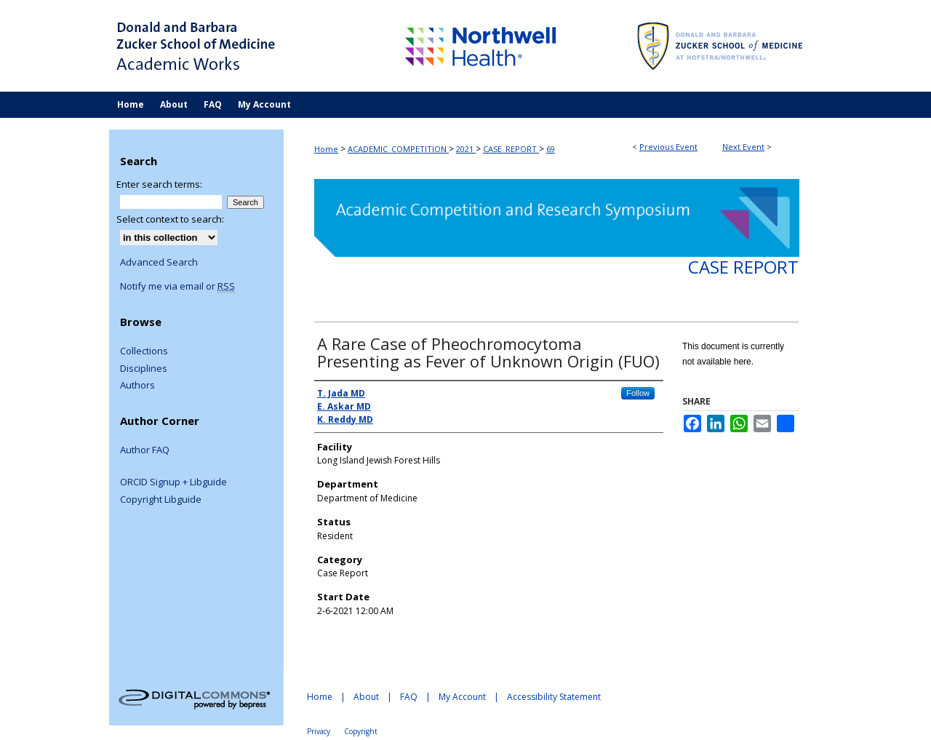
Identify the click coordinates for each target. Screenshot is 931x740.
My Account (462, 697)
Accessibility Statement (554, 697)
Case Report (743, 267)
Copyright (360, 731)
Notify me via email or (177, 287)
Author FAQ (144, 450)
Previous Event (668, 146)
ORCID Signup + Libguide (173, 482)
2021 (466, 148)
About (366, 697)
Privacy (318, 731)
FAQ (408, 697)
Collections (144, 351)
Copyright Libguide (160, 500)
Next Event (743, 146)
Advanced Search (159, 261)
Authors (137, 385)
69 (550, 148)
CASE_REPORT (511, 148)
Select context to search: (170, 219)
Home (326, 148)
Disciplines (143, 369)
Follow (638, 393)
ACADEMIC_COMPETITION (398, 148)
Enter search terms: (159, 184)
